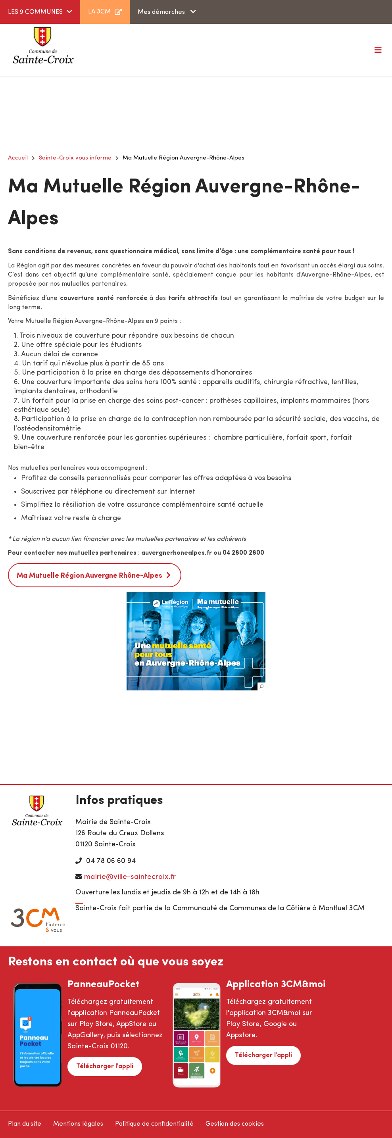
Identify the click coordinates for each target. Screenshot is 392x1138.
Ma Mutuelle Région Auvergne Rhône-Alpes (89, 576)
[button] (196, 641)
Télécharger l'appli (104, 1066)
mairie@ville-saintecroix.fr (130, 877)
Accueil (18, 158)
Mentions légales (78, 1124)
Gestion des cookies (235, 1124)
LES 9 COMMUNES (35, 12)
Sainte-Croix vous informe (75, 158)
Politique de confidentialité (154, 1124)
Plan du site (24, 1124)
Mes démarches (162, 12)
